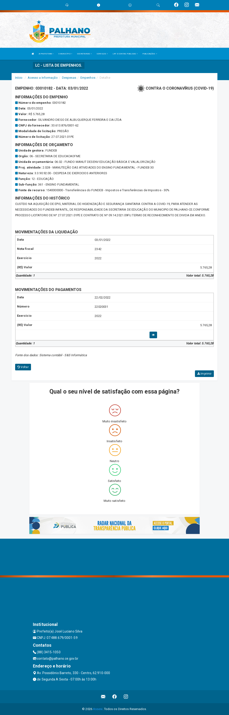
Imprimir (204, 373)
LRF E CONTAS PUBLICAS (125, 54)
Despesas (69, 77)
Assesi (98, 709)
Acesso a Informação (43, 77)
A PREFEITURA (46, 54)
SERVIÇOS (102, 54)
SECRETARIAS (84, 54)
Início (19, 77)
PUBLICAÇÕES (149, 54)
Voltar (23, 367)
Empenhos (87, 77)
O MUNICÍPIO (65, 54)
